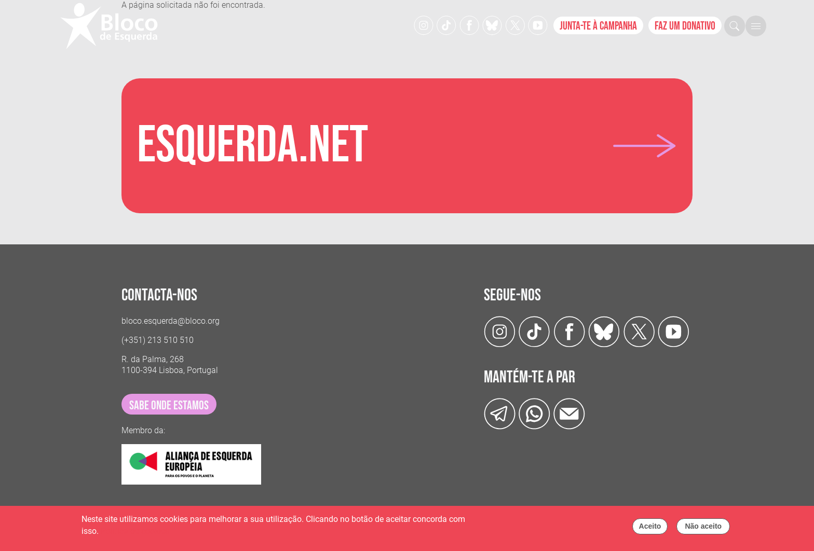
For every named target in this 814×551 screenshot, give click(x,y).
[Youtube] (538, 25)
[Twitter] (492, 25)
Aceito (650, 529)
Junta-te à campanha (598, 26)
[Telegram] (499, 413)
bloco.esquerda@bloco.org (170, 321)
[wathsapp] (534, 413)
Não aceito (703, 529)
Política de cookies (135, 534)
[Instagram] (423, 25)
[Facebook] (469, 25)
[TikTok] (446, 25)
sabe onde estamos (169, 405)
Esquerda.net (252, 146)
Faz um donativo (685, 26)
